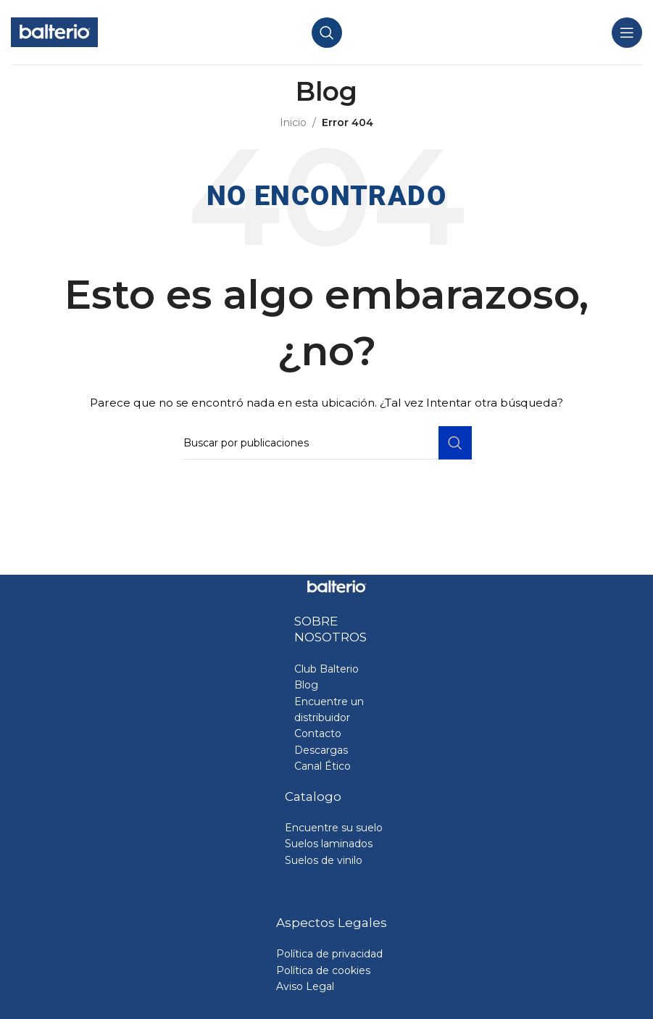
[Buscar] (326, 32)
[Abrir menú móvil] (626, 32)
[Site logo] (54, 31)
